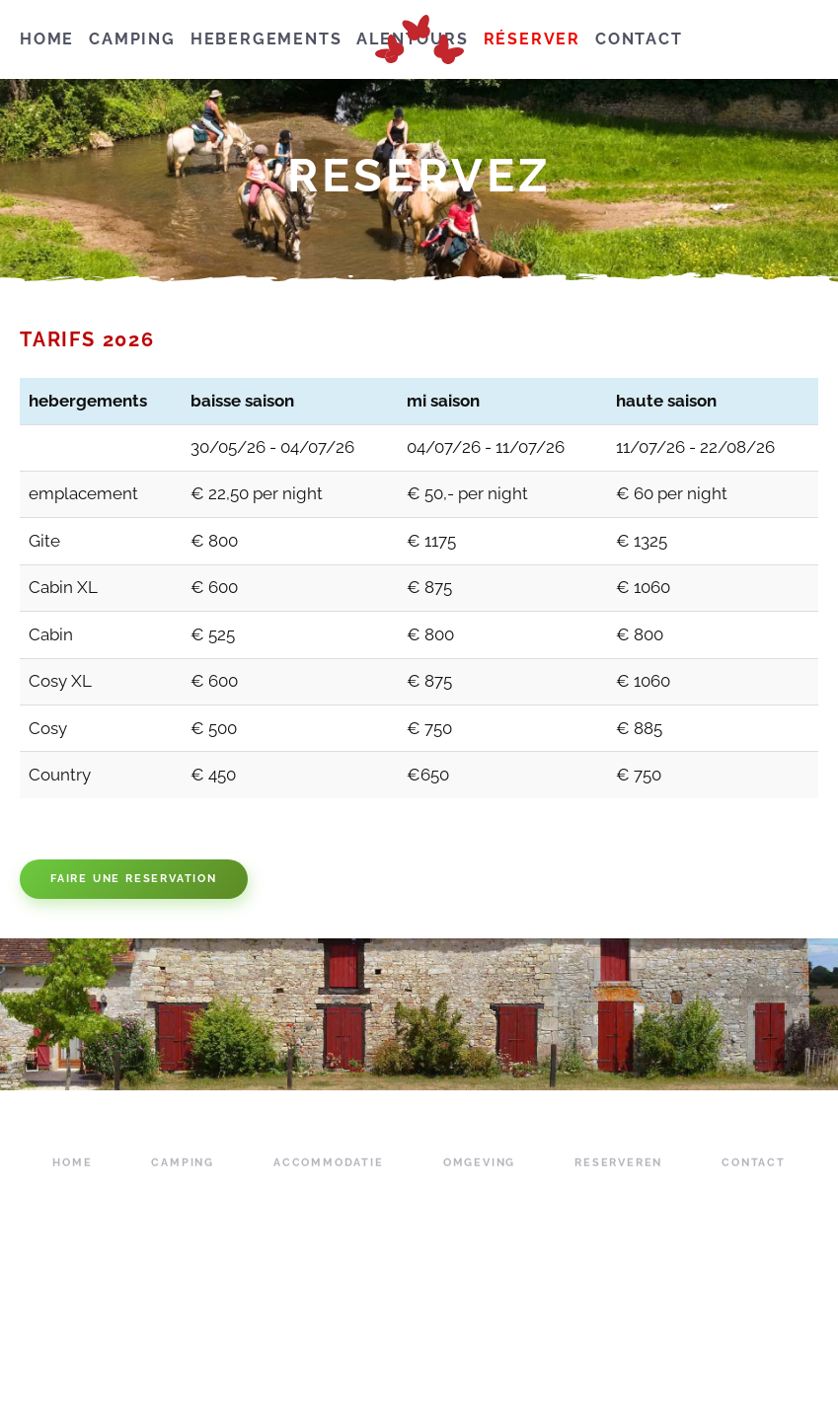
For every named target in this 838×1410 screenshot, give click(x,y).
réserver (532, 39)
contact (639, 39)
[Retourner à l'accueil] (419, 39)
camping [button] (132, 39)
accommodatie (328, 1178)
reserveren (618, 1178)
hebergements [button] (266, 39)
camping (182, 1178)
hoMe (47, 39)
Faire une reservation (133, 878)
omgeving (479, 1178)
